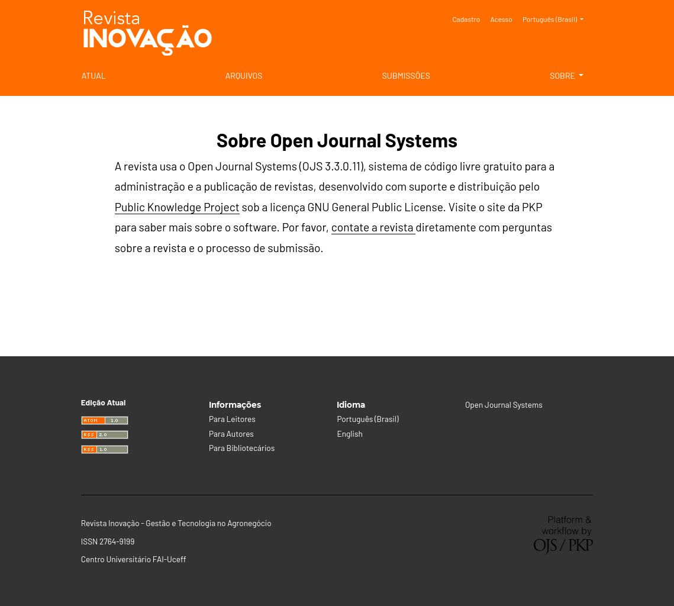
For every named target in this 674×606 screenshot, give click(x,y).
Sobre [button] (563, 75)
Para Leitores (232, 419)
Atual (94, 75)
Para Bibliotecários (242, 448)
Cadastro (466, 19)
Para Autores (231, 433)
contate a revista (373, 227)
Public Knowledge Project (177, 207)
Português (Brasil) (557, 17)
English (349, 433)
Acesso (501, 19)
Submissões (406, 75)
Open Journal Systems (504, 404)
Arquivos (244, 75)
